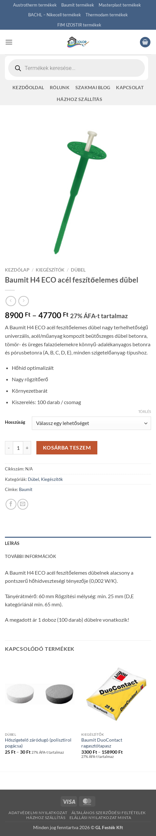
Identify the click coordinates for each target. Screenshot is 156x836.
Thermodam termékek (107, 14)
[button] (9, 42)
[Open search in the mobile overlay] (76, 68)
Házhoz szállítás (79, 99)
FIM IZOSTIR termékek (79, 24)
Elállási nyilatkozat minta (100, 817)
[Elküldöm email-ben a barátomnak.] (22, 504)
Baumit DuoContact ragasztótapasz (101, 742)
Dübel (78, 269)
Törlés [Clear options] (144, 411)
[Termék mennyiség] (18, 447)
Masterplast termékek (120, 5)
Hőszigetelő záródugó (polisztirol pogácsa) (38, 742)
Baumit (25, 489)
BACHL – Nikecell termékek (54, 14)
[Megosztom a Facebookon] (11, 504)
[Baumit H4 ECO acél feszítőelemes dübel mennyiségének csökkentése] (9, 447)
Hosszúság (15, 422)
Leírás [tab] (12, 543)
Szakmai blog (92, 87)
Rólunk (59, 87)
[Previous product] (23, 301)
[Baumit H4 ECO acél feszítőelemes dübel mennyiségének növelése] (27, 447)
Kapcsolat (130, 87)
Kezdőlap (17, 269)
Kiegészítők (50, 269)
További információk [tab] (30, 556)
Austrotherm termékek (35, 5)
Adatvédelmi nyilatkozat (38, 812)
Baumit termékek (77, 5)
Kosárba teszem (67, 448)
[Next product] (11, 301)
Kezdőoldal (28, 87)
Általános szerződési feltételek (108, 812)
